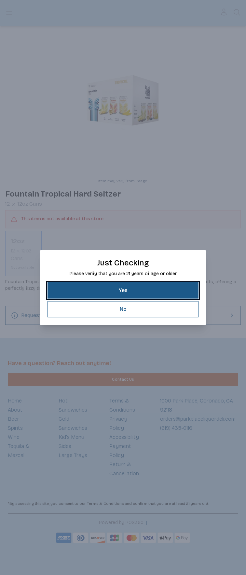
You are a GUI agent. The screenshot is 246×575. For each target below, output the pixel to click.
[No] (123, 309)
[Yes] (123, 290)
